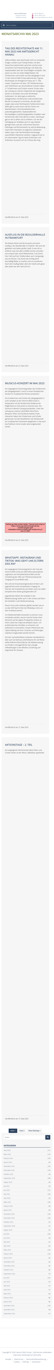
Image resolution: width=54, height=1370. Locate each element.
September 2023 (9, 1274)
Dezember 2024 (9, 1214)
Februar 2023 (8, 1298)
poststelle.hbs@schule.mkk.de (43, 17)
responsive (17, 1355)
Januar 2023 (8, 1302)
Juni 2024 (7, 1238)
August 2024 (8, 1230)
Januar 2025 (8, 1210)
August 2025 (8, 1182)
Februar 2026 (8, 1158)
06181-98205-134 (40, 15)
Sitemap (26, 1362)
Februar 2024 (8, 1254)
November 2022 (9, 1310)
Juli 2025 (6, 1186)
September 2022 (9, 1314)
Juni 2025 (7, 1190)
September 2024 (9, 1226)
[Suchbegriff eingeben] (47, 1137)
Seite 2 (21, 1131)
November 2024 (9, 1218)
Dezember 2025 (9, 1166)
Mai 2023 (7, 1286)
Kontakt (8, 1359)
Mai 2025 (7, 1194)
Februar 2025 (8, 1206)
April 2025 (7, 1198)
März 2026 (7, 1154)
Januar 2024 (8, 1258)
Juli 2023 (6, 1278)
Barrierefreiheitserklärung (36, 1359)
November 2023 (9, 1266)
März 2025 (7, 1202)
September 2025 (9, 1178)
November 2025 (9, 1170)
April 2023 (7, 1290)
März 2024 (7, 1250)
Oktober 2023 (8, 1270)
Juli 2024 (6, 1234)
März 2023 (7, 1294)
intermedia (37, 1355)
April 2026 (7, 1150)
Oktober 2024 (8, 1222)
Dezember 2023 (9, 1262)
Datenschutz (18, 1359)
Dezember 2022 (9, 1306)
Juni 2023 (7, 1282)
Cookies (17, 1362)
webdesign (26, 1355)
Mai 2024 (7, 1242)
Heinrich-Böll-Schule (24, 1352)
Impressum (36, 1362)
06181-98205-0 (39, 13)
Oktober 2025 (8, 1174)
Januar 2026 (8, 1162)
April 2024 (7, 1246)
